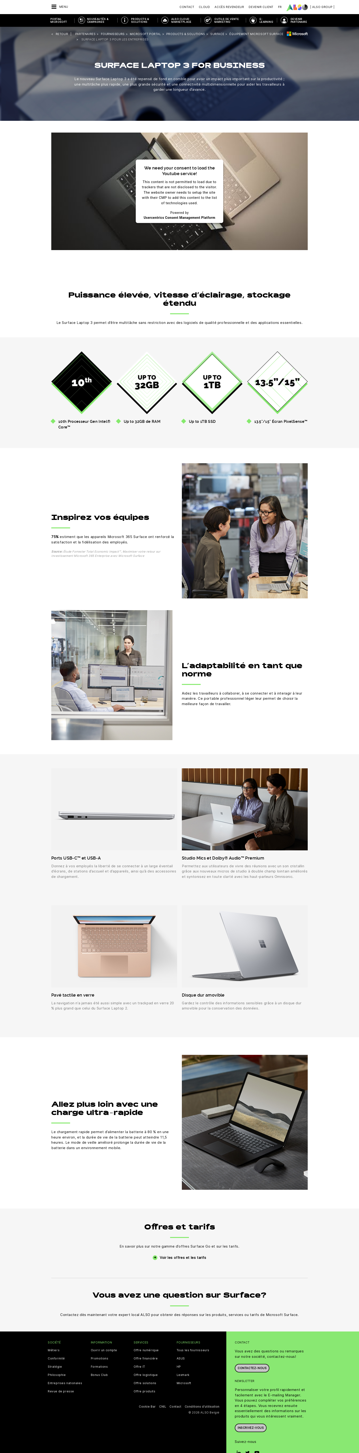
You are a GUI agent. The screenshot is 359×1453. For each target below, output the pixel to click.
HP (179, 1366)
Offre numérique (146, 1350)
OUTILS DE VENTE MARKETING (226, 20)
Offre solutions (145, 1383)
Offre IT (139, 1366)
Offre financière (146, 1358)
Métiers (54, 1350)
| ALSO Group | (322, 7)
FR (280, 7)
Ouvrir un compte (104, 1350)
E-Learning (266, 20)
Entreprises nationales (65, 1383)
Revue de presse (61, 1391)
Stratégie (55, 1366)
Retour (62, 34)
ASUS (181, 1358)
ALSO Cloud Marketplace (181, 20)
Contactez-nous (252, 1368)
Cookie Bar (147, 1406)
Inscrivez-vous (251, 1427)
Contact (187, 7)
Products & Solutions (140, 20)
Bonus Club (99, 1375)
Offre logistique (146, 1375)
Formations (99, 1366)
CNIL (162, 1406)
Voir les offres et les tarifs (183, 1257)
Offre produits (144, 1391)
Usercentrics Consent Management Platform (179, 218)
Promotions (99, 1358)
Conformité (56, 1358)
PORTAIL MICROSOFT (58, 20)
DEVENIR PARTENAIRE (299, 20)
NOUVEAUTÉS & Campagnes (98, 20)
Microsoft (184, 1383)
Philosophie (57, 1375)
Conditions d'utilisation (202, 1406)
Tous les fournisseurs (193, 1350)
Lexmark (183, 1375)
